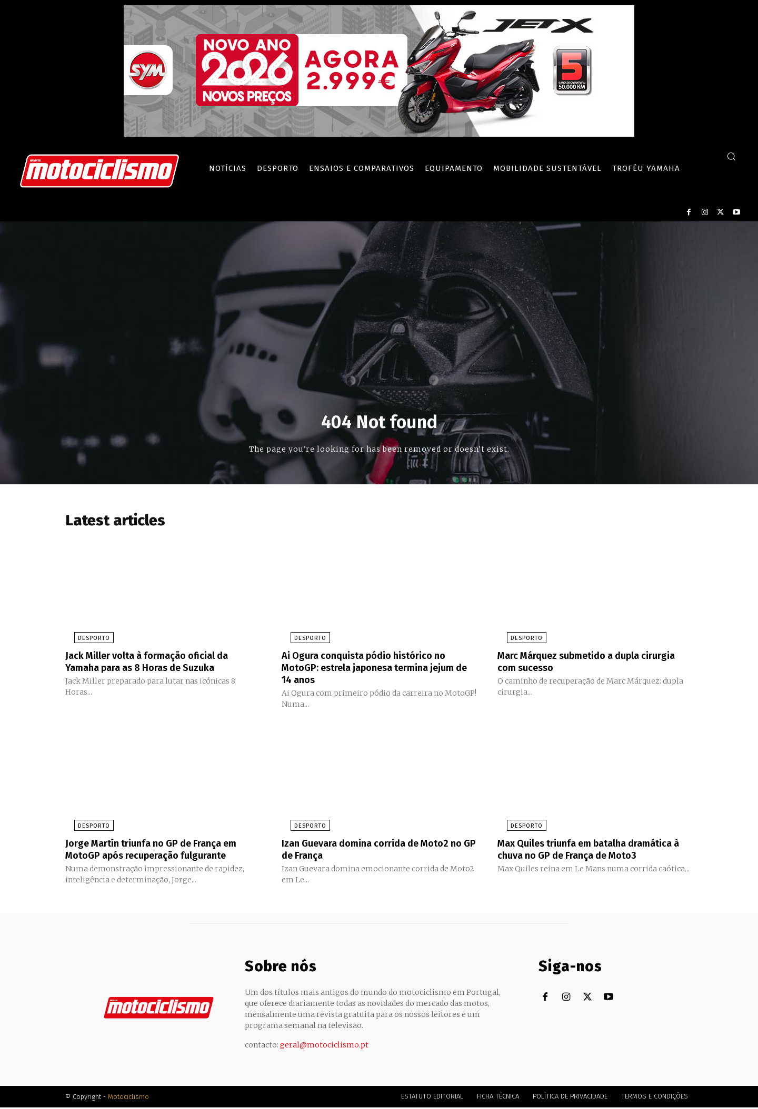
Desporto (85, 641)
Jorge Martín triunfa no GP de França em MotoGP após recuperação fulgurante (160, 851)
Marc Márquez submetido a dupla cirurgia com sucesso (577, 665)
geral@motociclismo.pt (324, 1046)
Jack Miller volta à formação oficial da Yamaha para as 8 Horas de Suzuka (156, 665)
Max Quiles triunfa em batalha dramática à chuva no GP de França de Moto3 (588, 856)
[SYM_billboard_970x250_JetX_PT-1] (379, 134)
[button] (731, 156)
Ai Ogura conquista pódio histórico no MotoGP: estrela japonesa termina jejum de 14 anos (379, 670)
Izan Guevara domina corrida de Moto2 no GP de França (374, 851)
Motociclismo (128, 1098)
